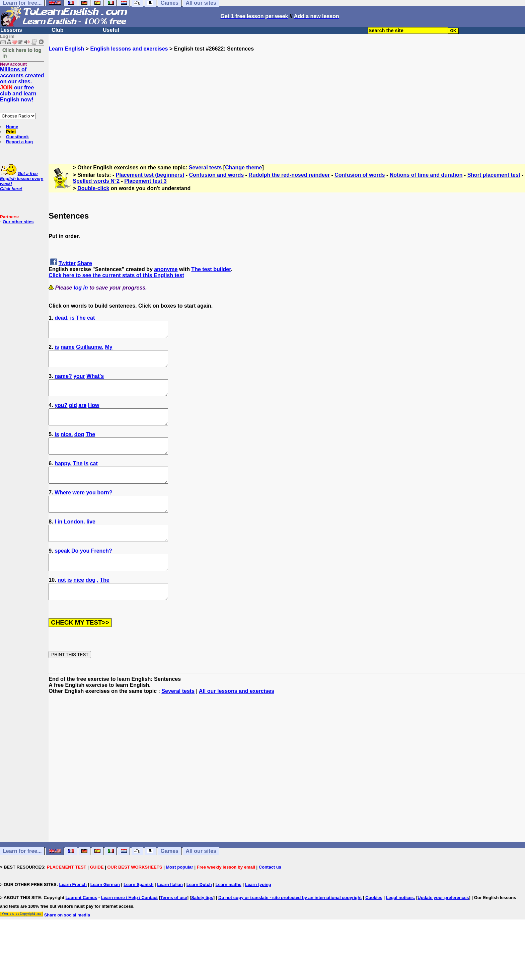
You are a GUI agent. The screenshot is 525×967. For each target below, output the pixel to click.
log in (81, 288)
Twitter (67, 263)
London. (74, 543)
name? (63, 382)
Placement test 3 (145, 181)
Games (169, 881)
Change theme (243, 167)
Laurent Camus (81, 927)
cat (91, 318)
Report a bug (19, 141)
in (60, 543)
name (68, 350)
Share (84, 263)
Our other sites (18, 221)
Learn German (105, 914)
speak (62, 575)
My (108, 350)
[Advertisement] (287, 99)
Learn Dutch (199, 914)
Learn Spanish (139, 914)
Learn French (73, 914)
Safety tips (202, 927)
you (90, 510)
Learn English (66, 49)
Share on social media (67, 945)
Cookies (373, 927)
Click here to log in (22, 52)
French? (101, 575)
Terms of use (173, 927)
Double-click (93, 188)
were (79, 510)
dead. (62, 318)
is (72, 318)
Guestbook (17, 136)
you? (61, 414)
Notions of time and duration (426, 175)
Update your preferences (443, 927)
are (82, 414)
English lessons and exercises (129, 49)
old (73, 414)
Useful (111, 30)
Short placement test (493, 175)
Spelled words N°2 (96, 181)
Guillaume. (89, 350)
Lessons (11, 30)
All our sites (200, 881)
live (90, 543)
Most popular (179, 897)
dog (79, 446)
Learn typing (258, 914)
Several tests (205, 167)
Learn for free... (22, 881)
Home (12, 126)
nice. (67, 446)
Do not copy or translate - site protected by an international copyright (290, 927)
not (62, 607)
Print (11, 131)
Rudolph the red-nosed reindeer (289, 175)
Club (58, 30)
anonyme (165, 269)
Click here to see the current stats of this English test (116, 275)
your (79, 382)
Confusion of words (359, 175)
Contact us (270, 897)
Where (63, 510)
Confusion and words (216, 175)
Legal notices (400, 927)
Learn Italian (170, 914)
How (93, 414)
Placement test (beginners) (150, 175)
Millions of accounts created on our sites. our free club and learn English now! (22, 84)
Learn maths (228, 914)
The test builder (211, 269)
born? (104, 510)
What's (95, 382)
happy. (63, 478)
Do (74, 575)
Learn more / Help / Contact (129, 927)
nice (78, 607)
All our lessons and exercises (236, 721)
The (80, 318)
